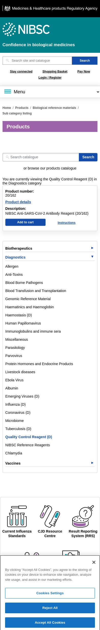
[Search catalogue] (41, 157)
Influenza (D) (15, 404)
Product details (18, 202)
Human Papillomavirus (23, 323)
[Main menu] (50, 92)
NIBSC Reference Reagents (27, 445)
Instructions (67, 223)
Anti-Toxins (14, 275)
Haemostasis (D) (18, 315)
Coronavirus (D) (18, 413)
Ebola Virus (14, 380)
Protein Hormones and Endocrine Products (39, 364)
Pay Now (83, 71)
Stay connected (21, 71)
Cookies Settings (50, 596)
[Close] (93, 564)
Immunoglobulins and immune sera (33, 331)
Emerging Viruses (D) (22, 396)
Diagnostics (15, 257)
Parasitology (15, 348)
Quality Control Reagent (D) (28, 437)
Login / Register (50, 77)
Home (7, 108)
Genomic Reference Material (28, 299)
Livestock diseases (20, 372)
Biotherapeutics (18, 248)
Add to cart (25, 222)
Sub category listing (17, 113)
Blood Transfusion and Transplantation (35, 291)
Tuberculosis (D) (18, 429)
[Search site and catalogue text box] (37, 61)
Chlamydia (13, 453)
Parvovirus (13, 356)
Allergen (11, 266)
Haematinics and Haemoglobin (29, 307)
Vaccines (13, 463)
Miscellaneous (16, 339)
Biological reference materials (54, 108)
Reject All (50, 610)
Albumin (11, 388)
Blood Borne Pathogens (24, 283)
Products (21, 108)
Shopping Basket (54, 71)
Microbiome (14, 421)
